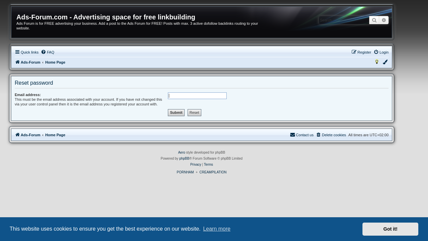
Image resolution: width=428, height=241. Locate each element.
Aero (194, 152)
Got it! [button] (391, 229)
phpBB (197, 158)
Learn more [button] (216, 229)
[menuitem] (60, 52)
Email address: (40, 95)
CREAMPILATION (225, 172)
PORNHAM (197, 172)
